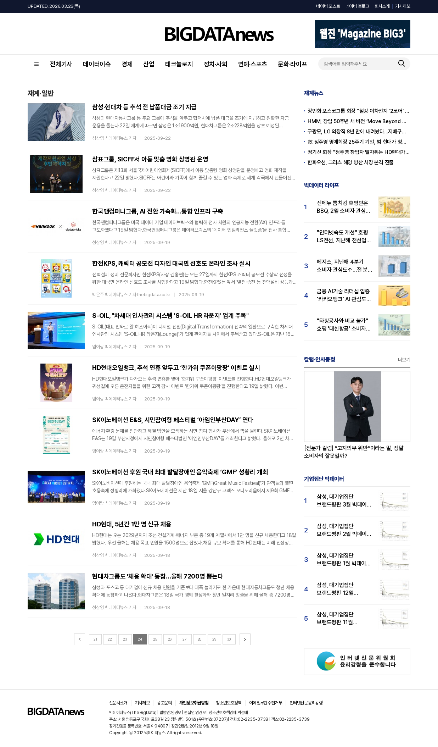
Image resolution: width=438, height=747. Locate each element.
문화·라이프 (292, 64)
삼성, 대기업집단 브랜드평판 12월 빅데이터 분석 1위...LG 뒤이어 (342, 589)
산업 (149, 64)
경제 (127, 64)
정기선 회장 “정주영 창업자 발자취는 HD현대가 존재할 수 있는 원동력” (359, 152)
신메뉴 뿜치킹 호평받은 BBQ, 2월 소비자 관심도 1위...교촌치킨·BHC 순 (343, 207)
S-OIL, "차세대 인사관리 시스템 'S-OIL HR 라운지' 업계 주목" (170, 315)
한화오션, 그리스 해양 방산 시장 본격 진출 (351, 162)
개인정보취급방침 (194, 703)
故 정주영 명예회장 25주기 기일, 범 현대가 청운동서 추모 (359, 142)
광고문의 (164, 703)
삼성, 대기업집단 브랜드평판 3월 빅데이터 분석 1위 (344, 501)
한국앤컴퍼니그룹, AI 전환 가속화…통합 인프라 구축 (157, 211)
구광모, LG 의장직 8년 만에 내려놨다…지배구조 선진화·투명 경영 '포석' (359, 131)
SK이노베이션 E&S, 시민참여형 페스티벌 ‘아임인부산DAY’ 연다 (172, 420)
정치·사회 (216, 64)
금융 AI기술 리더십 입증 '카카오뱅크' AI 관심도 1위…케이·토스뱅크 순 (343, 295)
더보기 (404, 360)
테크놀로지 (179, 64)
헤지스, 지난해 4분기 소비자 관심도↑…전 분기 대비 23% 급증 (345, 266)
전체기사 (61, 64)
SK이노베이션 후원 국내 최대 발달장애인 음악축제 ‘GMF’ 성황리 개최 (180, 472)
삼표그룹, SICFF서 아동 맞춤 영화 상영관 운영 (150, 159)
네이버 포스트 (328, 6)
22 (110, 639)
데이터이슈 (97, 64)
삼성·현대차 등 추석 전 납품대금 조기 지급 (144, 107)
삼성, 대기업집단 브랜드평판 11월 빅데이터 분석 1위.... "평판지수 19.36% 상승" (339, 618)
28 (200, 639)
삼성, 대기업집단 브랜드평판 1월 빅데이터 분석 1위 (344, 560)
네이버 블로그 (357, 6)
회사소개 (382, 6)
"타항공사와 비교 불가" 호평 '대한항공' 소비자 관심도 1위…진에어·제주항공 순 (342, 325)
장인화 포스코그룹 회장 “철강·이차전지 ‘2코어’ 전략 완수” (359, 111)
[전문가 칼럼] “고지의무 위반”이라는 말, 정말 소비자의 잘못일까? (354, 452)
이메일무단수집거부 (265, 703)
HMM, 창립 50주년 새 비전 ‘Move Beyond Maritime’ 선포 (359, 121)
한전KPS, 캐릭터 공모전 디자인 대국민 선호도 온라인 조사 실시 (171, 263)
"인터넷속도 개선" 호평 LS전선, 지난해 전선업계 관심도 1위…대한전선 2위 (344, 236)
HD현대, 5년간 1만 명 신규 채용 (132, 524)
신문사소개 (118, 703)
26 (170, 639)
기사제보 (402, 6)
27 (184, 639)
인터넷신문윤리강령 (306, 703)
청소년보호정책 (228, 703)
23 (125, 639)
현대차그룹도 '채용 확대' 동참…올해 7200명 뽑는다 (157, 576)
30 (229, 639)
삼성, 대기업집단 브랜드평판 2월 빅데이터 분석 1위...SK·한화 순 (344, 530)
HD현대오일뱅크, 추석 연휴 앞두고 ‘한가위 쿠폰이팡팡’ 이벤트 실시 (176, 367)
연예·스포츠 (253, 64)
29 (214, 639)
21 (95, 639)
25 (155, 639)
